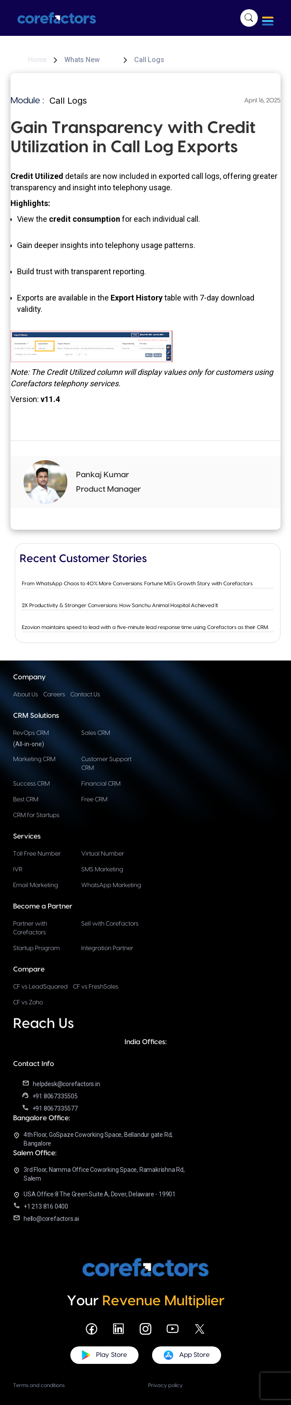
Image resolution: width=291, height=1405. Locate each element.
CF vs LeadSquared (40, 987)
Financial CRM (101, 784)
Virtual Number (102, 854)
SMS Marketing (102, 870)
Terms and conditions (39, 1385)
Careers (54, 695)
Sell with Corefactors (110, 924)
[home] (61, 18)
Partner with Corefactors (30, 928)
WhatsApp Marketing (111, 885)
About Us (25, 695)
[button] (268, 18)
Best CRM (25, 800)
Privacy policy (165, 1385)
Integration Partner (107, 948)
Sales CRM (95, 733)
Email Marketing (35, 885)
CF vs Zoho (28, 1003)
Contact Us (85, 695)
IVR (17, 870)
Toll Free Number (37, 854)
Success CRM (31, 784)
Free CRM (94, 800)
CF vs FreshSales (95, 987)
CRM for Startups (36, 815)
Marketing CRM (34, 759)
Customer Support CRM (106, 763)
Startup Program (36, 948)
